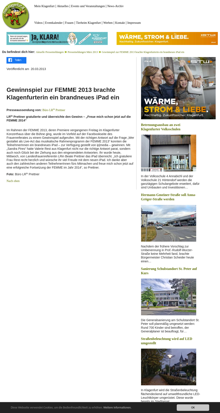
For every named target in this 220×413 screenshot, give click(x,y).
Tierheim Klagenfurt (88, 22)
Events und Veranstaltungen (88, 6)
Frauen (69, 22)
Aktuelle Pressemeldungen (50, 52)
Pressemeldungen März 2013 (83, 52)
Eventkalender (54, 22)
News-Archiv (115, 6)
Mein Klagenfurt (44, 6)
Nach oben (12, 181)
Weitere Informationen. (117, 408)
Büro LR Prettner (53, 110)
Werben (108, 22)
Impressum (134, 22)
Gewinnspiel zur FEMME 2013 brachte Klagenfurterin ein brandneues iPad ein (143, 52)
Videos (38, 22)
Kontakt (120, 22)
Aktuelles (63, 6)
